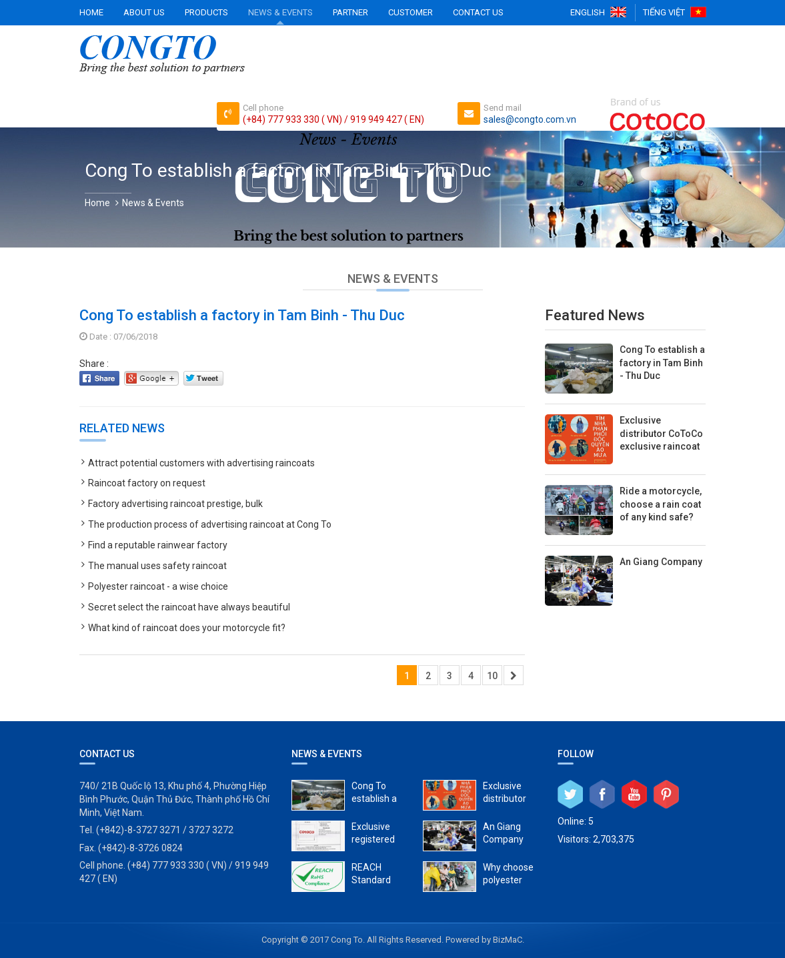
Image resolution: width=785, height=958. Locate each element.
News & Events (280, 12)
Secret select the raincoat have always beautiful (189, 607)
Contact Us (478, 12)
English (587, 12)
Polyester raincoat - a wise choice (158, 586)
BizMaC (507, 940)
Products (206, 12)
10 (492, 675)
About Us (144, 12)
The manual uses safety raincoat (157, 565)
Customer (410, 12)
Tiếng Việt (664, 12)
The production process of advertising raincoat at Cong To (209, 524)
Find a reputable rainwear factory (157, 545)
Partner (350, 12)
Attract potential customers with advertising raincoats (201, 463)
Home (91, 12)
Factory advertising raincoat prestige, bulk (175, 503)
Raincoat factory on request (146, 483)
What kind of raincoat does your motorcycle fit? (186, 627)
